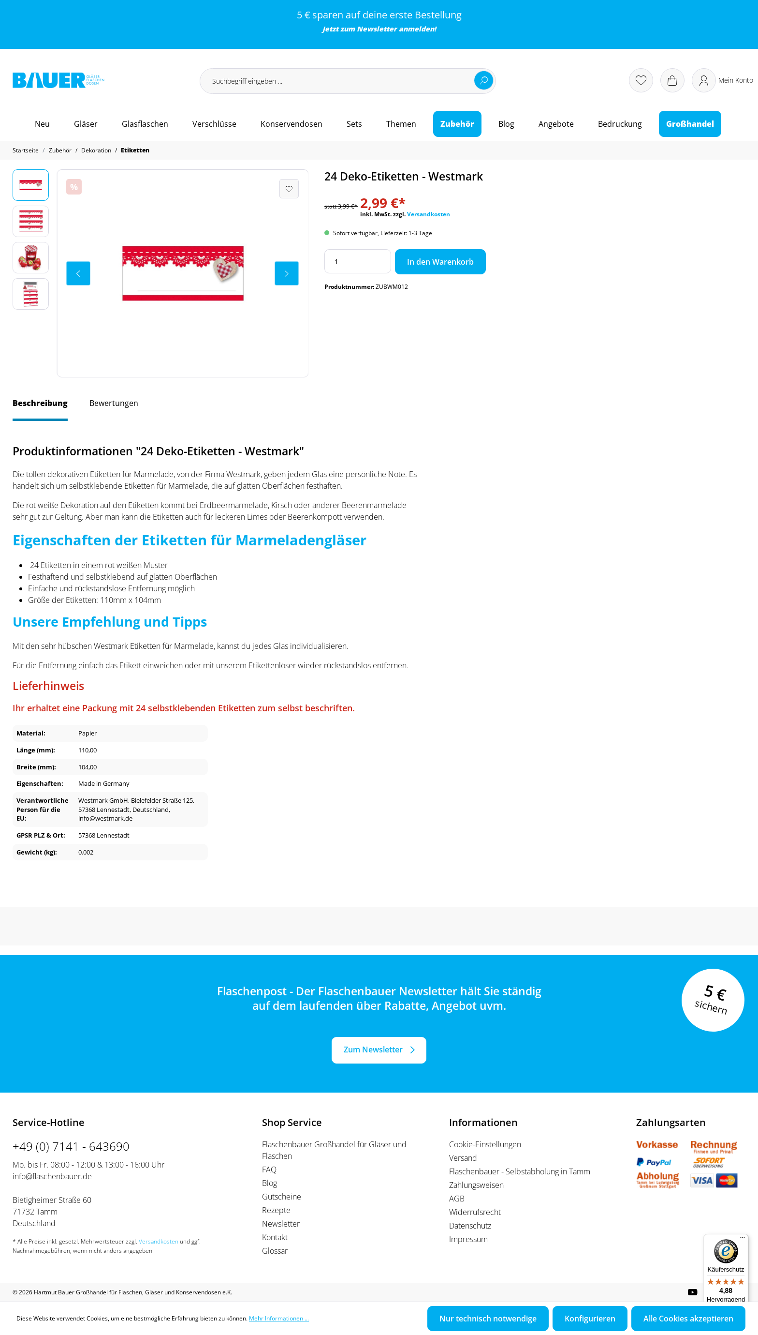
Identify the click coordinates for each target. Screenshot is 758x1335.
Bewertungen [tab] (113, 403)
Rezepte (276, 1210)
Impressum (468, 1239)
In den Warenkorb (440, 261)
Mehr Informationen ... (279, 1318)
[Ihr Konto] (722, 80)
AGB (457, 1198)
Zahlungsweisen (476, 1185)
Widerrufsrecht (475, 1212)
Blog (269, 1183)
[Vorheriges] (78, 273)
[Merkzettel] (641, 80)
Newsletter (377, 28)
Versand (463, 1158)
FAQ (269, 1169)
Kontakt (275, 1237)
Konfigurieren (590, 1318)
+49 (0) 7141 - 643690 (71, 1146)
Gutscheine (281, 1196)
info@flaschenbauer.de (52, 1176)
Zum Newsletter (373, 1049)
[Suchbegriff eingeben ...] (348, 81)
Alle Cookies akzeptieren (688, 1318)
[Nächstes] (287, 273)
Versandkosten (428, 214)
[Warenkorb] (672, 80)
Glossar (275, 1250)
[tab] (40, 408)
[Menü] (742, 1239)
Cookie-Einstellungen (485, 1144)
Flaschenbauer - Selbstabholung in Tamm (519, 1171)
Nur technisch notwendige (488, 1318)
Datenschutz (470, 1225)
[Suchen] (484, 80)
